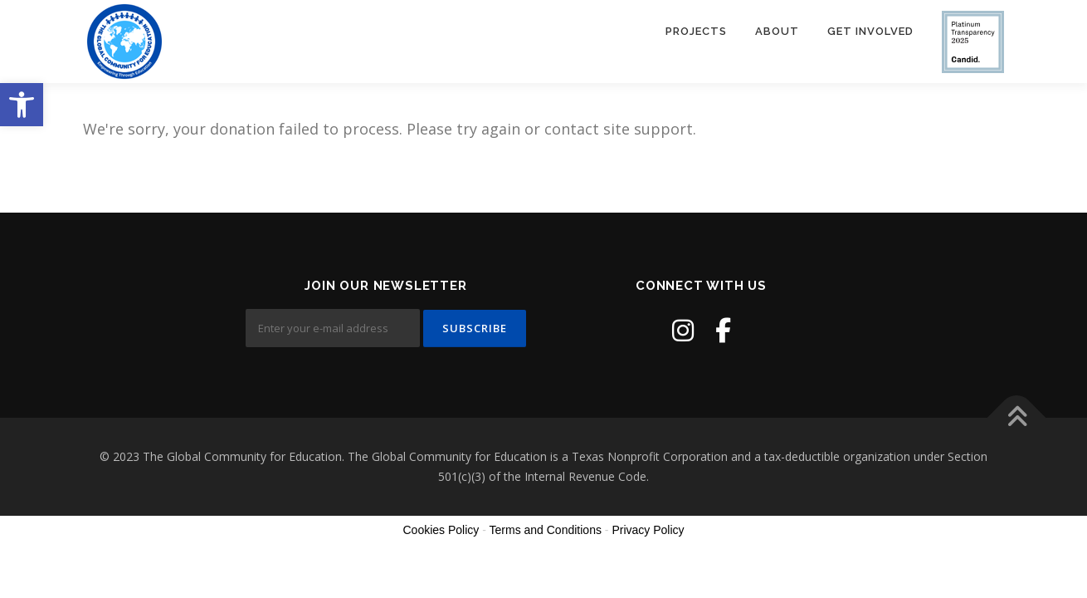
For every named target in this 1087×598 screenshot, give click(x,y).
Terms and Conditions (546, 530)
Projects (696, 31)
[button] (21, 104)
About (777, 31)
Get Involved (870, 31)
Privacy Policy (648, 530)
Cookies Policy (440, 530)
